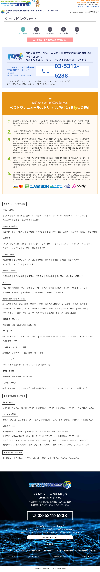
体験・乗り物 (8, 370)
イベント (6, 282)
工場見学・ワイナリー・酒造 (15, 347)
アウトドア (7, 331)
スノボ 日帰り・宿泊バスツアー (80, 336)
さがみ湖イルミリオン (11, 292)
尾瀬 (51, 308)
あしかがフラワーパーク (12, 264)
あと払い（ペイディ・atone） (27, 458)
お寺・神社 (21, 312)
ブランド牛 (51, 232)
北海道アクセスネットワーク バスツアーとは (69, 440)
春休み (5, 419)
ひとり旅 (6, 407)
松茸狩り (74, 232)
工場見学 (6, 352)
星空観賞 (26, 292)
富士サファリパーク (22, 259)
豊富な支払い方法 (94, 11)
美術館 (47, 259)
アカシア (75, 243)
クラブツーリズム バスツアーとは (16, 436)
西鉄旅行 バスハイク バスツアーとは (17, 444)
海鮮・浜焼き (63, 232)
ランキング (25, 388)
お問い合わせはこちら (50, 537)
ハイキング (25, 336)
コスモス (66, 243)
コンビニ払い (7, 458)
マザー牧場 (28, 264)
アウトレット (7, 364)
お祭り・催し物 (62, 288)
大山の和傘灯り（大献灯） (43, 292)
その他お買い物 (43, 364)
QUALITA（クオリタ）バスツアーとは (73, 444)
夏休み (37, 419)
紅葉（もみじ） (23, 308)
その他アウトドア (9, 341)
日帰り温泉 (6, 276)
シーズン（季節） (10, 414)
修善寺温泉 (49, 276)
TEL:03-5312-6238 (88, 6)
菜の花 (34, 248)
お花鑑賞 (6, 238)
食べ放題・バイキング (35, 232)
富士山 (65, 308)
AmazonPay (74, 458)
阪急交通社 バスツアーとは (13, 431)
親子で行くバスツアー (67, 407)
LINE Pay (55, 458)
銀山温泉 (60, 276)
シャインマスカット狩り (64, 215)
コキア (5, 243)
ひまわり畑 (14, 243)
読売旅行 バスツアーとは (38, 440)
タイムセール (57, 388)
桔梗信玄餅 (92, 232)
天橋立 (72, 308)
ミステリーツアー (34, 288)
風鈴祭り (59, 292)
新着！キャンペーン (10, 388)
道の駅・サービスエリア (25, 364)
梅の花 (42, 248)
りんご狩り (25, 220)
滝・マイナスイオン (36, 312)
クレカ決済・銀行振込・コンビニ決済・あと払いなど (84, 12)
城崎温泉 (69, 276)
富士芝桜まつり (8, 308)
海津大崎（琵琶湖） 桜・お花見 (58, 304)
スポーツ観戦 (48, 288)
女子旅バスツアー (28, 407)
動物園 (55, 259)
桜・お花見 (6, 304)
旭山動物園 (6, 259)
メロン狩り (36, 215)
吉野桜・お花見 (79, 304)
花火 (23, 288)
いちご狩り (80, 215)
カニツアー (6, 232)
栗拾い (83, 232)
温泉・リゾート (9, 270)
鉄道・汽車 (16, 376)
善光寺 (44, 308)
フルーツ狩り (8, 210)
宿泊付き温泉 (19, 276)
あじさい (24, 243)
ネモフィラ (85, 243)
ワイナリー (16, 352)
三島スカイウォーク (55, 312)
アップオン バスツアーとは (45, 444)
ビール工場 (38, 352)
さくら (57, 243)
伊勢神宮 (35, 308)
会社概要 (50, 545)
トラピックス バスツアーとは (38, 431)
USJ (33, 259)
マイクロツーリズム (86, 407)
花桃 (28, 248)
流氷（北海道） (71, 312)
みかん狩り (6, 220)
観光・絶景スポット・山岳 (14, 298)
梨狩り (16, 220)
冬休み (76, 419)
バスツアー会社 (9, 426)
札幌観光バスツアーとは (69, 436)
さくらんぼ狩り (8, 215)
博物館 (40, 259)
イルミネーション (78, 288)
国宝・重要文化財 (19, 324)
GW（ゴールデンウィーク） (21, 419)
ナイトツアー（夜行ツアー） (76, 388)
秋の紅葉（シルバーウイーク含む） (56, 419)
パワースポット (8, 312)
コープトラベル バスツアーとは (44, 436)
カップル (15, 407)
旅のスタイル (8, 402)
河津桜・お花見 (36, 304)
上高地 (57, 308)
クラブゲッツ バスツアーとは (14, 440)
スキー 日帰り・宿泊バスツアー (52, 336)
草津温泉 (30, 276)
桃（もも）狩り (23, 215)
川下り (34, 336)
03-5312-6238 (49, 515)
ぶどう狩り (47, 215)
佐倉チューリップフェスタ (13, 248)
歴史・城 (32, 324)
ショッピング (8, 359)
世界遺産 (6, 324)
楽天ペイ (45, 458)
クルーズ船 (27, 376)
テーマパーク (8, 254)
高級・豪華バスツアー (41, 388)
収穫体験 (6, 376)
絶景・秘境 (82, 308)
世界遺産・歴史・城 (11, 319)
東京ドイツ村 (73, 259)
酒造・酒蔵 (27, 352)
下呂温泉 (39, 276)
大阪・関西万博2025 (10, 288)
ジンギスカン (19, 232)
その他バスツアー (10, 382)
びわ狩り (36, 220)
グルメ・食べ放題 (10, 226)
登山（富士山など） (10, 336)
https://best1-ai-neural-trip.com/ (50, 526)
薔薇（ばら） (47, 243)
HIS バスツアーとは (60, 431)
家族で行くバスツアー (47, 407)
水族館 (63, 259)
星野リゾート (80, 276)
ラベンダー (35, 243)
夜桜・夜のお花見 (21, 304)
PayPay (64, 458)
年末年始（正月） (88, 419)
